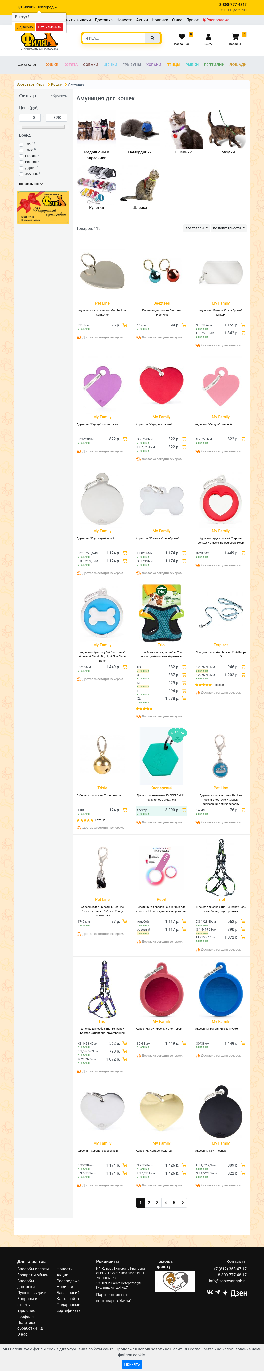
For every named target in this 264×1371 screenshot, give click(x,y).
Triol (28, 144)
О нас (177, 20)
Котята (71, 65)
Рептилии (214, 65)
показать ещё (31, 184)
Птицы (173, 65)
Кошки (51, 65)
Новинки (160, 20)
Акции (142, 20)
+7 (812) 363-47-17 (230, 1269)
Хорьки (153, 65)
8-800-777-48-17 (232, 1275)
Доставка (104, 20)
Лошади (238, 65)
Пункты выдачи (76, 20)
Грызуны (131, 65)
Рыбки (192, 65)
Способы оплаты (33, 1269)
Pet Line (31, 162)
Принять (132, 1364)
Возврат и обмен (32, 1275)
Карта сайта (68, 1298)
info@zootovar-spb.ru (228, 1281)
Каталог (27, 65)
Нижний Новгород (39, 7)
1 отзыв (218, 685)
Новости (124, 20)
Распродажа (216, 20)
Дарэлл (30, 168)
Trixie (29, 150)
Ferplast (31, 156)
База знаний (68, 1292)
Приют (192, 20)
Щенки (110, 65)
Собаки (90, 65)
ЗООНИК (31, 173)
